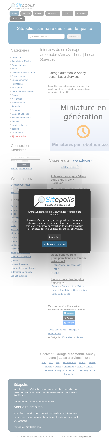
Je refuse (54, 237)
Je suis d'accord (54, 244)
